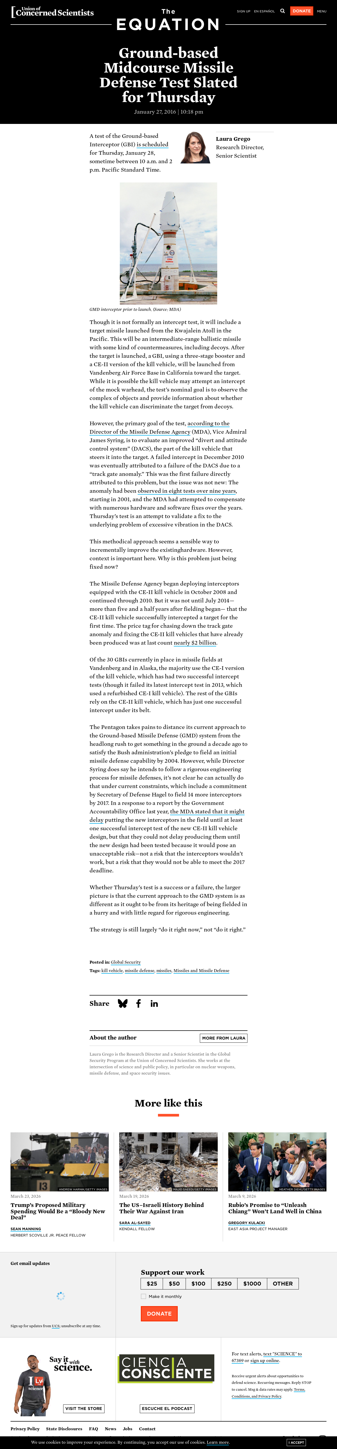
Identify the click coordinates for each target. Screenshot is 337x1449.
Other (283, 1284)
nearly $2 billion (195, 643)
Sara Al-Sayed (135, 1223)
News (110, 1429)
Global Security (126, 962)
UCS (56, 1326)
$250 (224, 1284)
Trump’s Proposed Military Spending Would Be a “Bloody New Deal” (58, 1211)
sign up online (264, 1360)
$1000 (252, 1284)
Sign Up (243, 11)
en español (264, 11)
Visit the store (83, 1408)
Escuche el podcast (167, 1408)
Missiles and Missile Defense (201, 970)
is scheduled (153, 144)
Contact (147, 1429)
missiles (164, 970)
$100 (198, 1284)
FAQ (93, 1429)
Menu (321, 11)
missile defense (139, 970)
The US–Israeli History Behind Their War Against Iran (161, 1208)
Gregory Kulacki (246, 1223)
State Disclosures (64, 1429)
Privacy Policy (25, 1429)
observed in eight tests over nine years (187, 491)
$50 (174, 1284)
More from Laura (223, 1038)
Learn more (218, 1442)
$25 (152, 1284)
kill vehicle (112, 970)
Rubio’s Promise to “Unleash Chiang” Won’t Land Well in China (275, 1208)
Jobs (127, 1429)
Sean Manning (26, 1229)
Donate (302, 11)
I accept (296, 1443)
